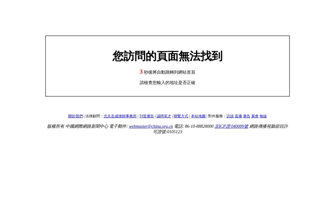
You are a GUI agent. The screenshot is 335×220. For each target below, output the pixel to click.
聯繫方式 (181, 116)
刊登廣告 (146, 116)
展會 (255, 116)
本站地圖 (198, 116)
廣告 (246, 116)
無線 (263, 116)
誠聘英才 (163, 116)
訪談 (230, 116)
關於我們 (75, 116)
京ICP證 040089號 (231, 126)
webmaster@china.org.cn (151, 126)
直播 (238, 116)
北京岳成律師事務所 (120, 116)
